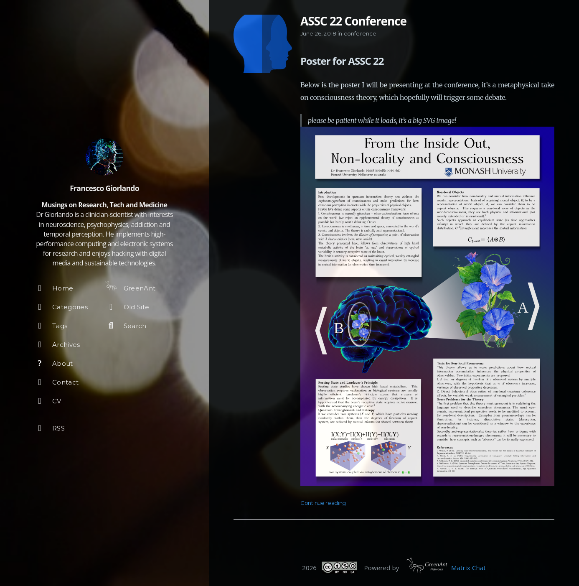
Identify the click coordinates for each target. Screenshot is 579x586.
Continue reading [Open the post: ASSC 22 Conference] (323, 502)
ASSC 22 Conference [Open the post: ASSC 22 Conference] (353, 21)
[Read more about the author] (104, 157)
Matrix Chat (468, 567)
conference (360, 33)
